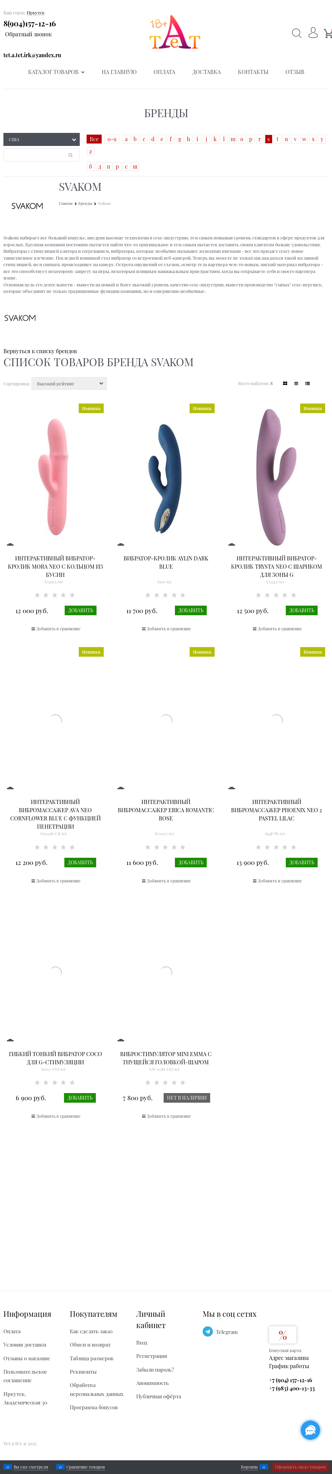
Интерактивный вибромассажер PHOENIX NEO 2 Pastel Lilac (276, 810)
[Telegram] (208, 1331)
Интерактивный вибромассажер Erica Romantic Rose (166, 810)
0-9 (111, 139)
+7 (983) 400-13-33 (292, 1388)
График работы (289, 1366)
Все (94, 139)
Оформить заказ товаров (300, 1467)
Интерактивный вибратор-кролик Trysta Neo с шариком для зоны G (276, 566)
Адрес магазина (289, 1357)
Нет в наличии (187, 1097)
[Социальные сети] (310, 1430)
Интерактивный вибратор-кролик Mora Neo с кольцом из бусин (55, 566)
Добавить (80, 610)
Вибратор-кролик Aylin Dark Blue (166, 562)
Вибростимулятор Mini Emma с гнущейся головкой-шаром (166, 1058)
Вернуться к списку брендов (40, 351)
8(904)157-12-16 (29, 23)
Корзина (249, 1467)
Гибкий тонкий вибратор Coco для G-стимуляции (55, 1058)
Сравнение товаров (85, 1467)
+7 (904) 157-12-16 (290, 1380)
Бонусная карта (285, 1350)
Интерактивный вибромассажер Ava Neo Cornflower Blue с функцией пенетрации (55, 814)
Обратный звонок (28, 34)
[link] (285, 383)
